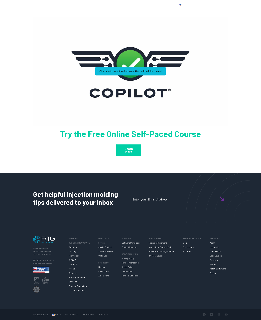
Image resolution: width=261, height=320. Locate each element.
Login (233, 4)
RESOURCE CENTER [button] (188, 10)
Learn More (129, 150)
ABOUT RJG (213, 10)
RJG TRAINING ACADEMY (154, 10)
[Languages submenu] (60, 314)
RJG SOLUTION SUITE (102, 10)
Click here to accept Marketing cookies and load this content (130, 71)
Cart (243, 4)
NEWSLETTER (235, 10)
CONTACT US (215, 4)
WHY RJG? (77, 10)
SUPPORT (127, 10)
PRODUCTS (197, 4)
